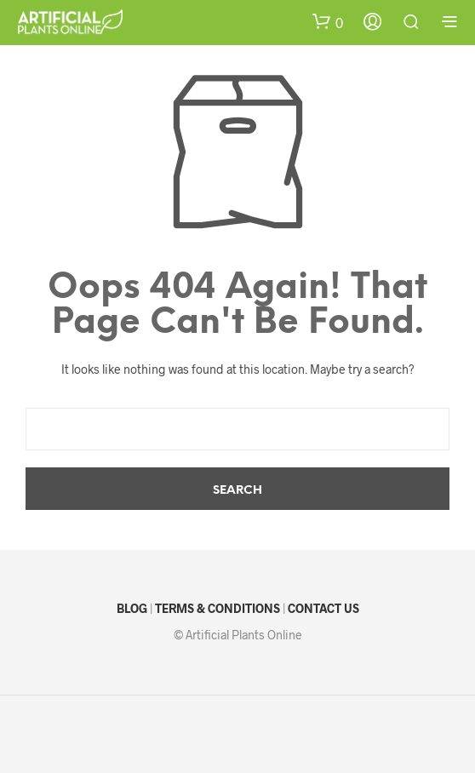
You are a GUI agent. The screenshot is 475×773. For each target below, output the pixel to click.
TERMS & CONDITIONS (217, 608)
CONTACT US (323, 608)
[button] (327, 23)
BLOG (132, 608)
